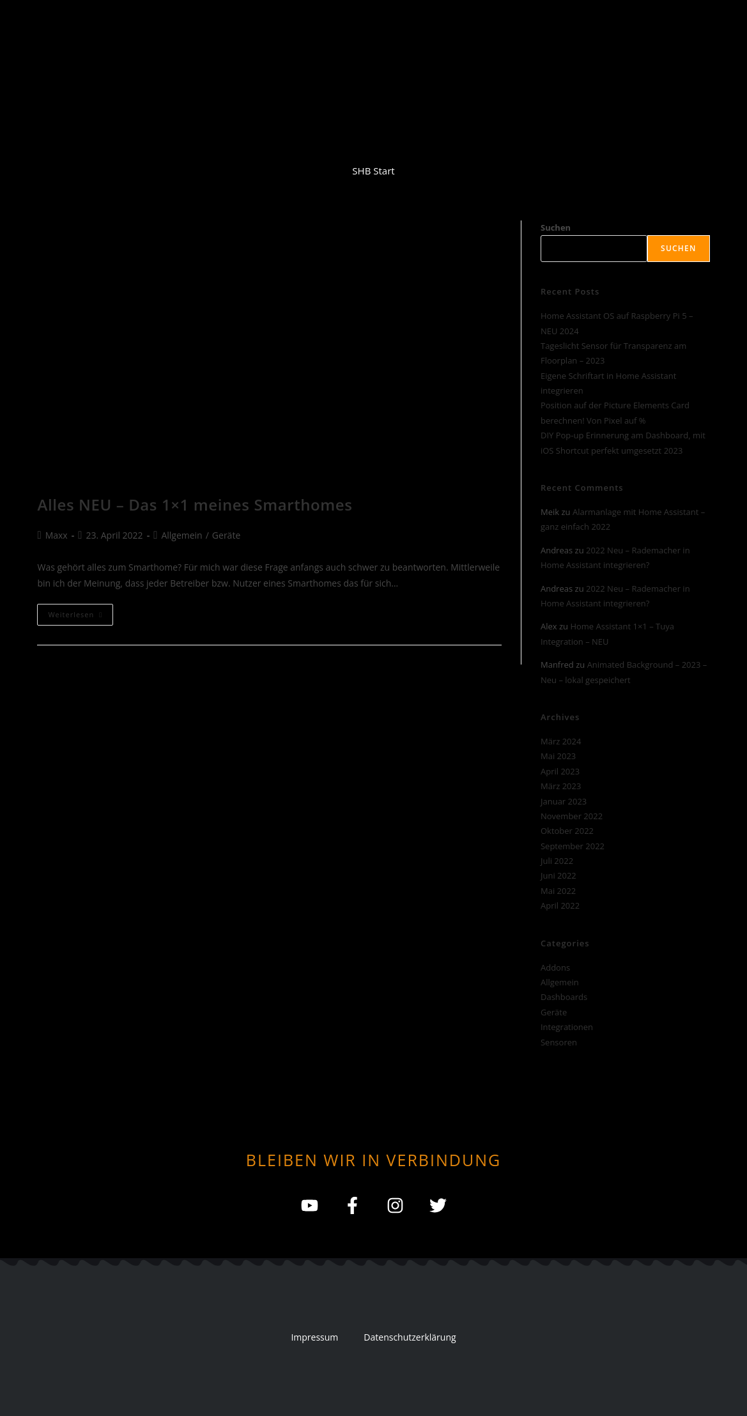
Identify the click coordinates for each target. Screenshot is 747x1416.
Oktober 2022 (567, 830)
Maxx (56, 535)
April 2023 (560, 771)
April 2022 (560, 905)
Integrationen (567, 1027)
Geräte (226, 535)
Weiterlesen (80, 611)
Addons (555, 967)
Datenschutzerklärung (410, 1337)
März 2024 (561, 741)
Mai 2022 (558, 891)
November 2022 (572, 816)
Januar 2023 (564, 801)
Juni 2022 (558, 875)
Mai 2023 (558, 756)
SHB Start (373, 170)
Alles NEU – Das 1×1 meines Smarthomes (194, 504)
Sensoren (559, 1042)
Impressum (314, 1337)
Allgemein (181, 535)
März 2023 (561, 786)
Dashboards (564, 997)
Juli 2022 (557, 860)
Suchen (556, 227)
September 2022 (573, 846)
